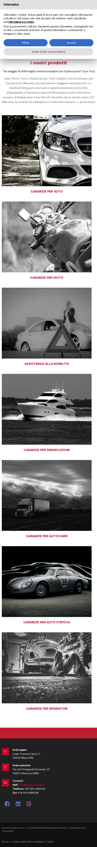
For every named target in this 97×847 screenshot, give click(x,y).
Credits (49, 841)
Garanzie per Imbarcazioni (47, 450)
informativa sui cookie (21, 22)
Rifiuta (25, 42)
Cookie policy (19, 841)
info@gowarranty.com (31, 784)
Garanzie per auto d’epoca (46, 622)
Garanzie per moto (46, 277)
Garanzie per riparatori (47, 708)
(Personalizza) (36, 841)
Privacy (6, 841)
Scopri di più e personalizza (48, 51)
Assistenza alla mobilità (47, 364)
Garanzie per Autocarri (46, 536)
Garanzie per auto (47, 191)
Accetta (71, 42)
